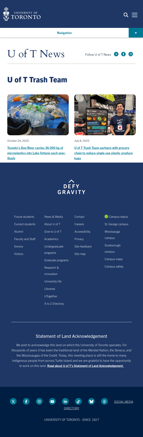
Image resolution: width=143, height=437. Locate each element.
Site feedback (83, 246)
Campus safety (114, 266)
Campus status (118, 216)
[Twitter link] (116, 54)
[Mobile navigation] (134, 15)
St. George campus (116, 224)
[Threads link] (104, 401)
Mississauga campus (112, 234)
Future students (24, 216)
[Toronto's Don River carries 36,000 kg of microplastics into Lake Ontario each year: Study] (38, 127)
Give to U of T (52, 231)
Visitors (18, 253)
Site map (80, 253)
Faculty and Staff (24, 239)
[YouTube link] (52, 401)
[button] (126, 15)
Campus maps (114, 259)
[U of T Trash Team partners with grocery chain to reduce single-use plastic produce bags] (105, 127)
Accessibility (82, 231)
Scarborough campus (113, 248)
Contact (79, 216)
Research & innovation (51, 271)
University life (52, 281)
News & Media (53, 216)
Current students (24, 224)
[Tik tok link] (78, 401)
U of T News (36, 54)
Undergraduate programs (53, 249)
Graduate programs (56, 260)
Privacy (79, 239)
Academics (51, 239)
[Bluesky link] (91, 401)
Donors (18, 246)
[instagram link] (130, 54)
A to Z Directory (54, 303)
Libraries (49, 288)
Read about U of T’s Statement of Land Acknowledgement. (85, 366)
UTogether (50, 296)
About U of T (52, 224)
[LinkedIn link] (65, 401)
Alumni (18, 231)
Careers (79, 224)
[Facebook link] (123, 54)
